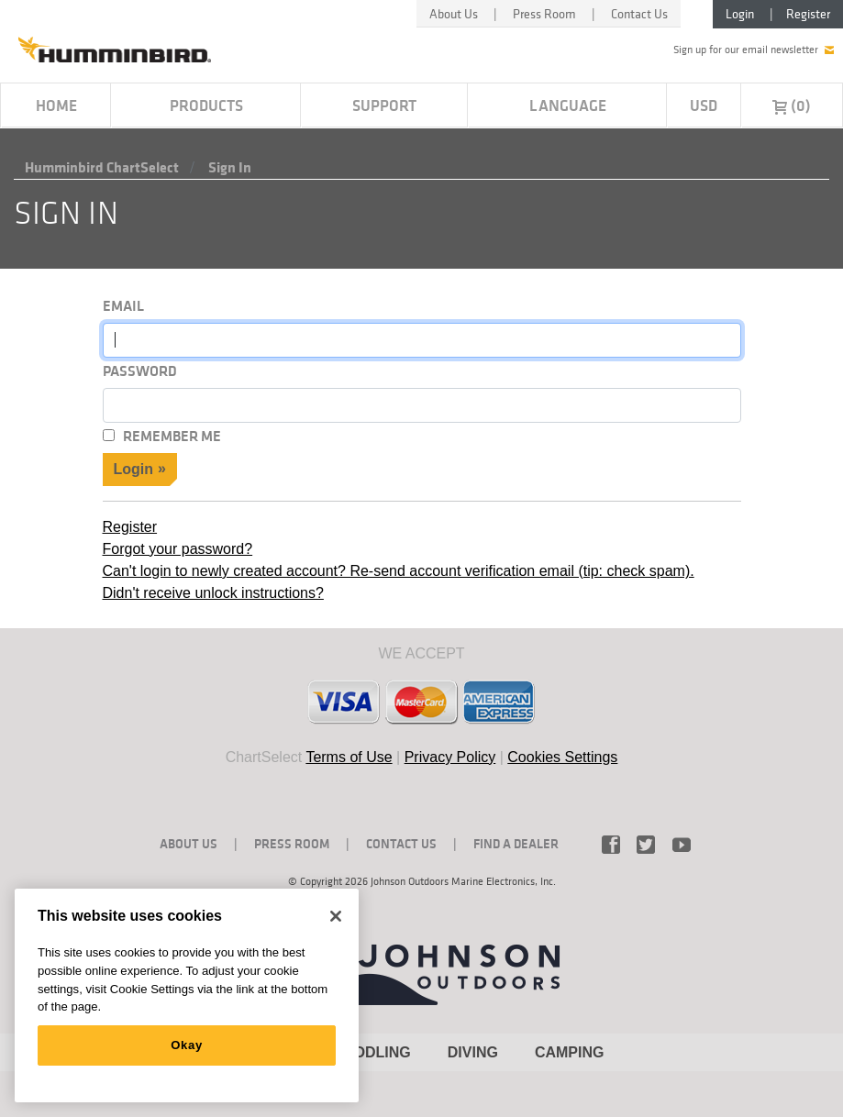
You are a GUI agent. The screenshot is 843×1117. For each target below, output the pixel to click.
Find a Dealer (516, 843)
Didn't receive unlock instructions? (213, 593)
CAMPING (570, 1052)
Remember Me (172, 436)
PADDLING (372, 1052)
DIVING (473, 1052)
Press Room (544, 14)
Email (123, 305)
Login (740, 14)
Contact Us (639, 14)
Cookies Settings (562, 757)
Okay (187, 1045)
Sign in (229, 167)
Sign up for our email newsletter (753, 49)
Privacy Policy (450, 757)
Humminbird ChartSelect (102, 167)
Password (140, 371)
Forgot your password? (178, 549)
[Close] (336, 916)
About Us (453, 14)
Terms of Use (348, 757)
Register (808, 14)
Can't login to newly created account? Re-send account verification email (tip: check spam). (398, 571)
